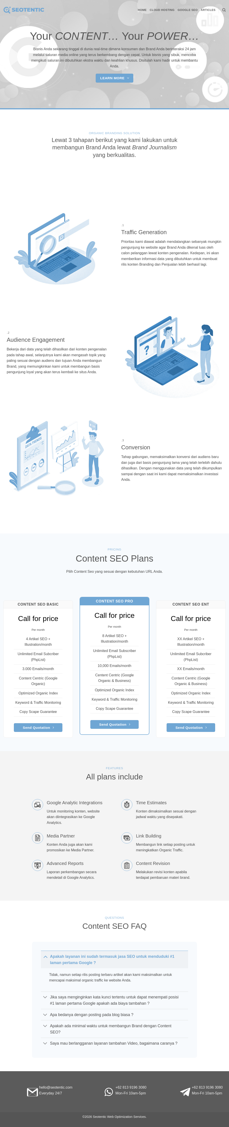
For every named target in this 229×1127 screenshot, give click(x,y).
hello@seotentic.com (55, 1087)
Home (142, 10)
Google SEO (187, 10)
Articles (208, 10)
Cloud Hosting (162, 10)
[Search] (224, 10)
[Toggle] (45, 956)
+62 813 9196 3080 (130, 1087)
